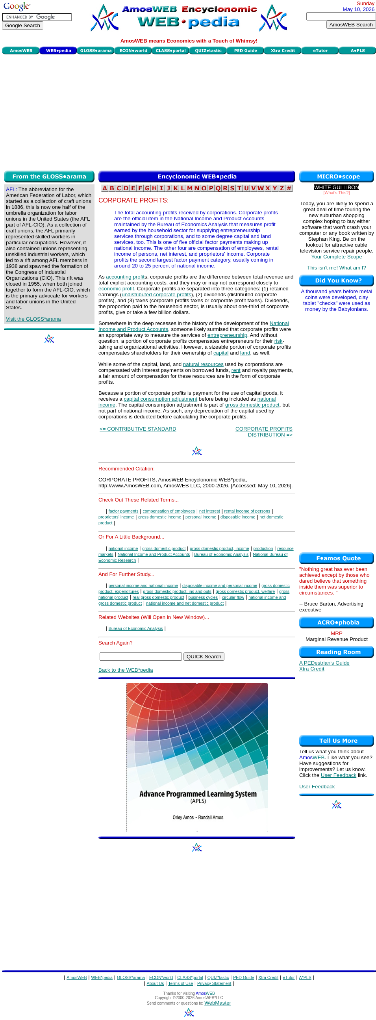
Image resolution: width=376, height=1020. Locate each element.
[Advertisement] (189, 111)
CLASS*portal (190, 977)
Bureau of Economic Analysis (221, 554)
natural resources (203, 364)
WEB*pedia (102, 977)
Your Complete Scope (336, 257)
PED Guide (243, 977)
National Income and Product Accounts (154, 554)
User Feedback (338, 775)
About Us (155, 983)
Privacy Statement (214, 983)
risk (278, 341)
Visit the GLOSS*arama (33, 319)
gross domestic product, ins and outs (177, 591)
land (245, 353)
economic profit (116, 289)
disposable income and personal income (219, 585)
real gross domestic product (158, 597)
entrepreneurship (227, 335)
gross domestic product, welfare (245, 591)
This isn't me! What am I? (336, 268)
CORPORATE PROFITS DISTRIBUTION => (264, 432)
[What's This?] (337, 192)
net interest (209, 511)
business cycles (203, 597)
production (263, 548)
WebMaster (217, 1003)
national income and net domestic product (185, 603)
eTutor (289, 977)
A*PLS (305, 977)
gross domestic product (252, 405)
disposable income (237, 517)
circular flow (233, 597)
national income (123, 548)
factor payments (124, 511)
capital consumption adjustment (160, 399)
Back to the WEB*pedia (125, 670)
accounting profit (125, 277)
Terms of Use (180, 983)
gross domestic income (159, 517)
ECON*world (161, 977)
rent (236, 370)
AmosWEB (77, 977)
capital (221, 353)
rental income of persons (247, 511)
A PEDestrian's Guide (324, 663)
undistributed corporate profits (156, 294)
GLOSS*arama (131, 977)
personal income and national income (143, 585)
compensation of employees (169, 511)
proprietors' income (116, 517)
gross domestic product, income (219, 548)
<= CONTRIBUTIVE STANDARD (138, 429)
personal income (200, 517)
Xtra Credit (311, 669)
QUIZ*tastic (218, 977)
